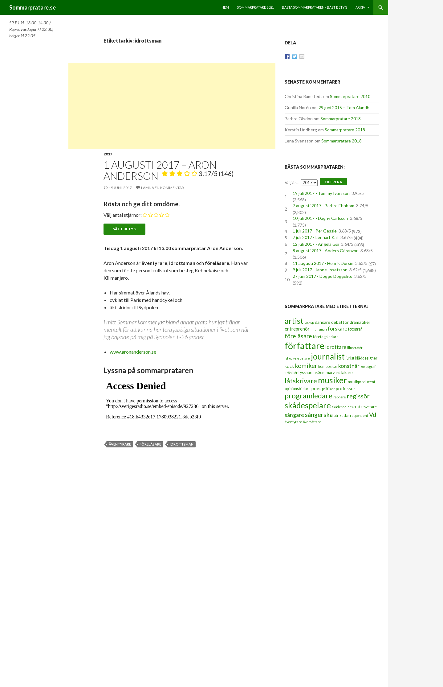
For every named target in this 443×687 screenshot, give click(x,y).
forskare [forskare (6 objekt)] (337, 329)
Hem (225, 7)
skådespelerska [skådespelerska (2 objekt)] (344, 407)
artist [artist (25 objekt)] (294, 320)
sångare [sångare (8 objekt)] (294, 414)
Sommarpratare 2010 (350, 96)
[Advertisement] (171, 106)
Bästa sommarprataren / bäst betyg (314, 7)
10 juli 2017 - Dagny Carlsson (320, 218)
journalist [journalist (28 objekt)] (328, 356)
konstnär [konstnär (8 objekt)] (349, 365)
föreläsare (150, 444)
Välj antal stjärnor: (123, 215)
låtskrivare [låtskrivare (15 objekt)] (301, 380)
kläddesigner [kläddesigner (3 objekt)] (366, 358)
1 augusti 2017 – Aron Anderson (169, 170)
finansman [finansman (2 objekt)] (319, 329)
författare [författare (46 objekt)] (304, 345)
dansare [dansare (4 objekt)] (322, 322)
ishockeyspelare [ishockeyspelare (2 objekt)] (297, 358)
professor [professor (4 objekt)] (345, 388)
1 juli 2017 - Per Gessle (315, 230)
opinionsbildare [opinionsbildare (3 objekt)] (298, 388)
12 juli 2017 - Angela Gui (316, 244)
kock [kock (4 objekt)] (289, 366)
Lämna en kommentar (162, 187)
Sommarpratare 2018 (340, 118)
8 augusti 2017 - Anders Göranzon (326, 250)
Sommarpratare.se (32, 7)
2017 (108, 154)
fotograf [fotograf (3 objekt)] (355, 329)
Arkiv (360, 7)
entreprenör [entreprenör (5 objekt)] (297, 328)
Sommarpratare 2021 (255, 7)
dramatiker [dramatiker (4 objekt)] (360, 322)
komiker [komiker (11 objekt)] (306, 365)
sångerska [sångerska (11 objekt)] (319, 414)
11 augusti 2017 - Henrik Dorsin (323, 263)
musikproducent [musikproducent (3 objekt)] (361, 382)
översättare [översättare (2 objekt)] (312, 422)
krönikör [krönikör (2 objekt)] (291, 373)
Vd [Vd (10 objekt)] (372, 414)
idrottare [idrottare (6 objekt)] (335, 347)
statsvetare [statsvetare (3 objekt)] (367, 407)
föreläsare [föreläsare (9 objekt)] (298, 335)
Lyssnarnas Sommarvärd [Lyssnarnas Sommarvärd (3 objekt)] (319, 372)
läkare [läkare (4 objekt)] (347, 372)
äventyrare (120, 444)
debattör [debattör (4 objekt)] (340, 322)
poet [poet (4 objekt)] (316, 388)
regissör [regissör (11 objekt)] (358, 396)
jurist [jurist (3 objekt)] (350, 358)
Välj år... (292, 182)
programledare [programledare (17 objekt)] (308, 395)
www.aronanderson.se (133, 352)
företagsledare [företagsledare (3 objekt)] (326, 337)
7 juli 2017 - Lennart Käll (316, 237)
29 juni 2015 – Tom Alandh (344, 107)
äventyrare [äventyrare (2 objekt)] (293, 422)
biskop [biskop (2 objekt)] (309, 322)
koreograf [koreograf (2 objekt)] (368, 366)
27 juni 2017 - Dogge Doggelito (322, 276)
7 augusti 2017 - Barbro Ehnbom (323, 205)
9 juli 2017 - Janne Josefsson (320, 269)
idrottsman (181, 444)
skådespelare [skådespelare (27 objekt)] (308, 405)
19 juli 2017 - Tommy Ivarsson (321, 193)
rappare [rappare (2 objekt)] (339, 397)
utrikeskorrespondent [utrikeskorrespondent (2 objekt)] (351, 415)
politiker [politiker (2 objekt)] (328, 389)
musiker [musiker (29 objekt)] (332, 380)
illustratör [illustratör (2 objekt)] (355, 348)
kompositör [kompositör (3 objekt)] (327, 366)
